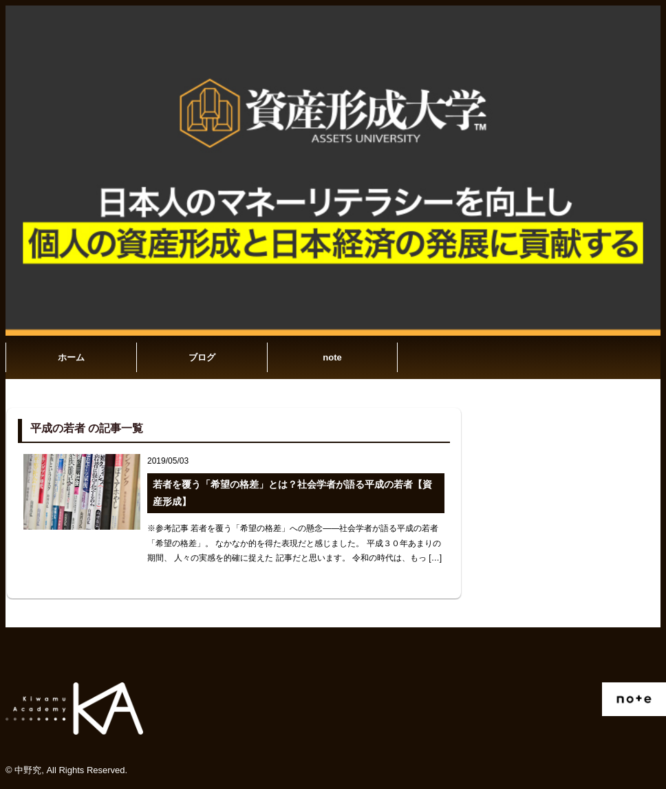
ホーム (71, 357)
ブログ (202, 357)
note (332, 357)
